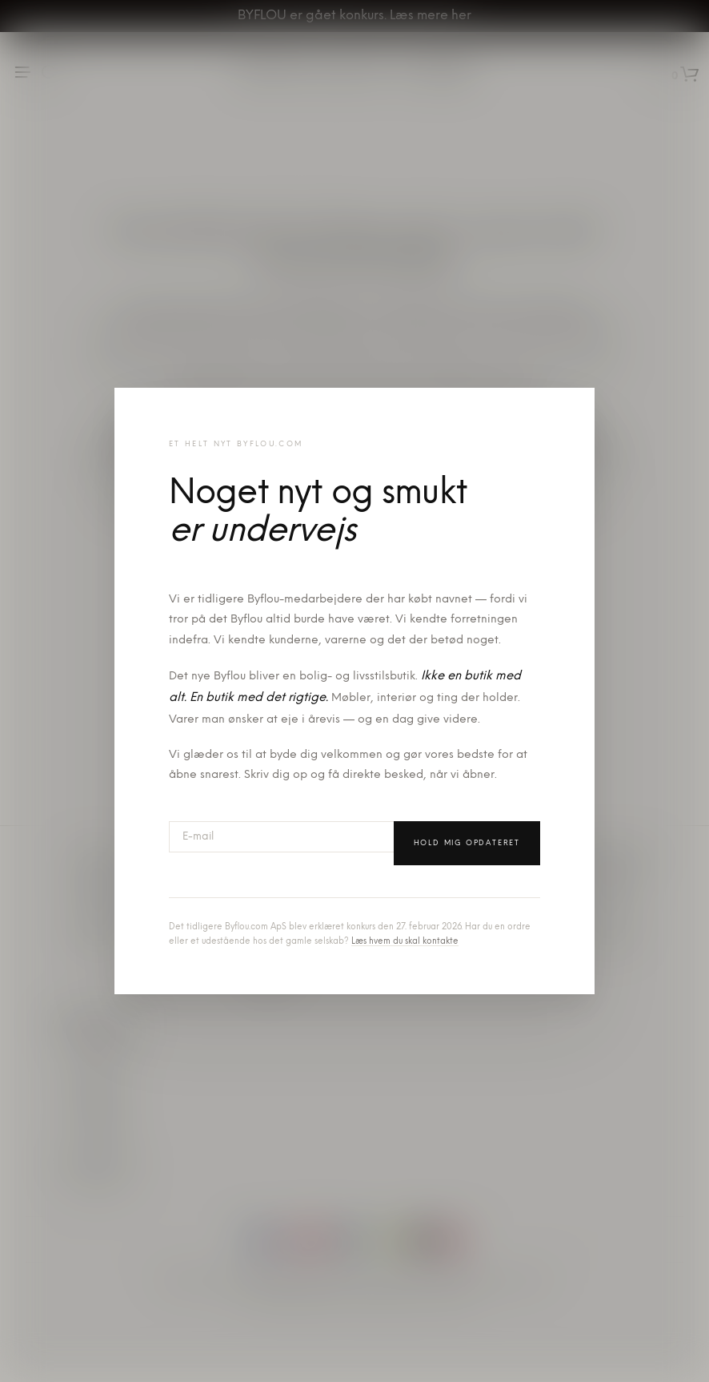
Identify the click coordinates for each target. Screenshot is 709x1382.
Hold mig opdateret (467, 843)
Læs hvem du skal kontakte (405, 941)
